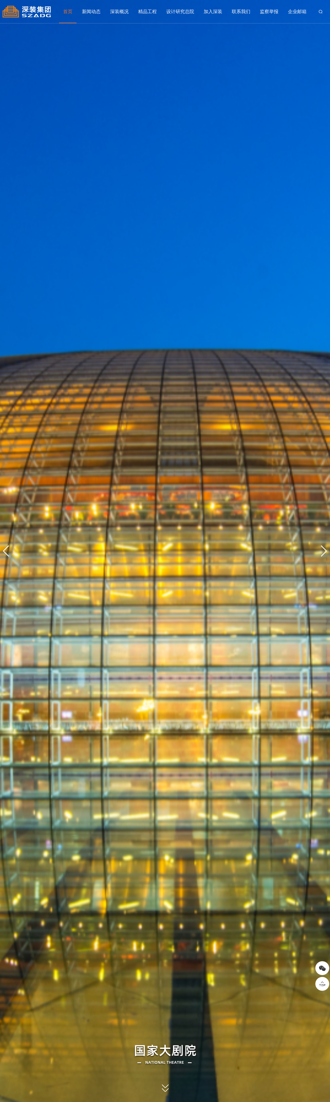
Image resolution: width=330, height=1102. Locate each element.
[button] (323, 551)
